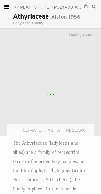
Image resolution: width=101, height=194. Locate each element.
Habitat (53, 130)
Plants (28, 7)
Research (77, 130)
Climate (32, 130)
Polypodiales (70, 7)
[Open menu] (7, 6)
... (42, 7)
